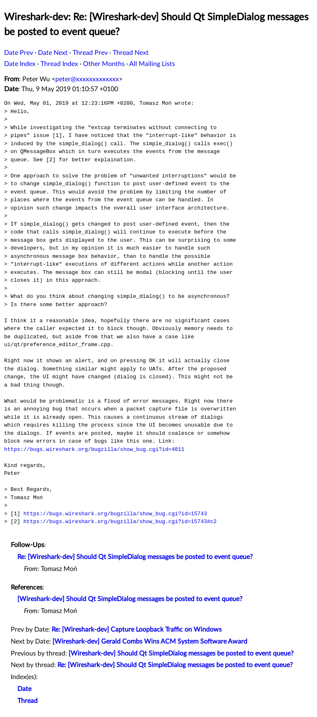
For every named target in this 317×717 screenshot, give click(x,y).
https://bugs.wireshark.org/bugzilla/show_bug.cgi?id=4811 (94, 449)
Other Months (104, 64)
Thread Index (59, 64)
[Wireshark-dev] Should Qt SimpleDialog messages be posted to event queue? (129, 599)
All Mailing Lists (152, 64)
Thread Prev (90, 53)
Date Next (53, 53)
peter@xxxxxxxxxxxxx (87, 79)
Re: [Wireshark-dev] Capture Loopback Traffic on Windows (137, 629)
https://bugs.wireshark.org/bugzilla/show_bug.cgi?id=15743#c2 (120, 521)
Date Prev (18, 53)
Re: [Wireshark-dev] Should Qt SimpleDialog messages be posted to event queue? (135, 557)
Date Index (19, 64)
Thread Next (131, 53)
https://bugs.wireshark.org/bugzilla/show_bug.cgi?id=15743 (115, 513)
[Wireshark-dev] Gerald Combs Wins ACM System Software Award (149, 641)
